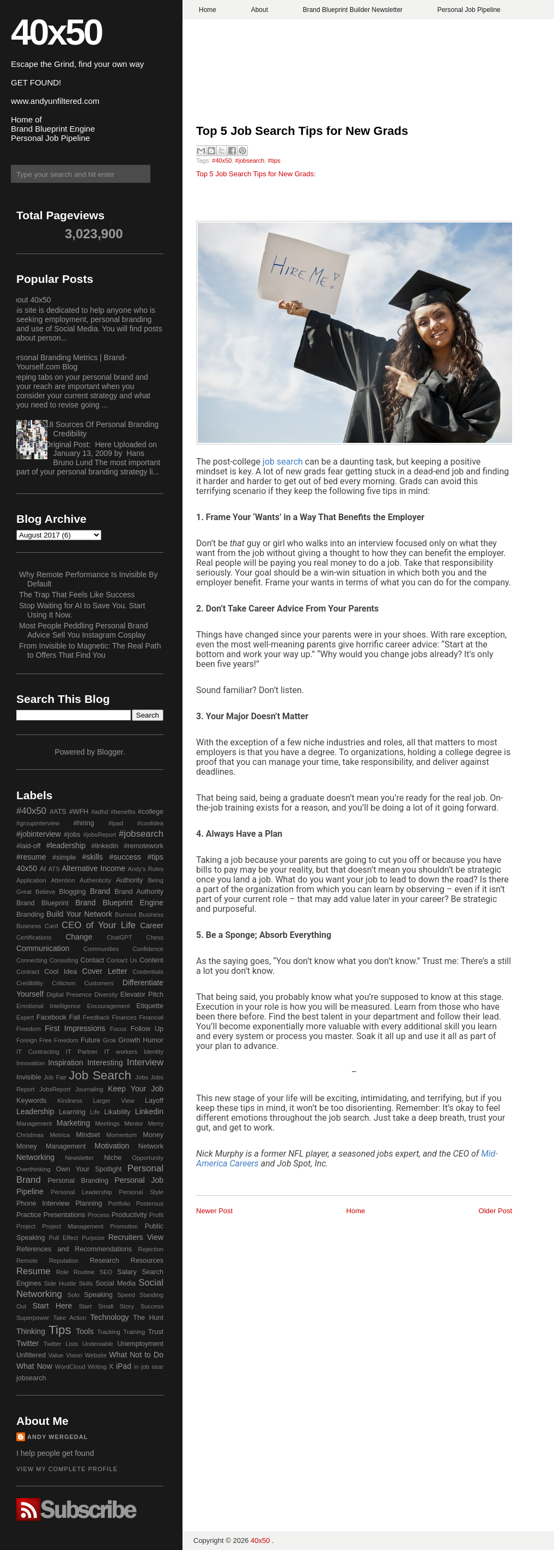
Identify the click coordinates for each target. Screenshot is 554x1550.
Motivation (112, 1145)
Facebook (51, 1017)
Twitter (27, 1343)
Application (31, 880)
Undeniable (97, 1344)
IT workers (120, 1051)
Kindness (69, 1100)
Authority (129, 880)
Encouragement (108, 1006)
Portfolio (119, 1203)
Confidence (147, 949)
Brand (100, 891)
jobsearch (31, 1378)
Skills (85, 1283)
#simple (64, 857)
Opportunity (147, 1157)
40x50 (56, 31)
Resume (33, 1271)
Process (98, 1215)
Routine (84, 1272)
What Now (34, 1366)
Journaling (89, 1089)
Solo (74, 1295)
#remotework (143, 846)
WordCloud (70, 1366)
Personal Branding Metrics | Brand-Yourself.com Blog (67, 362)
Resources (147, 1260)
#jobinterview (38, 834)
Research (104, 1260)
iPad (123, 1366)
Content (151, 960)
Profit (156, 1215)
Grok (109, 1040)
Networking (35, 1157)
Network (150, 1146)
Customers (98, 983)
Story (127, 1306)
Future (90, 1040)
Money (153, 1135)
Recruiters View (135, 1237)
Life (95, 1112)
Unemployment (140, 1344)
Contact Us (122, 960)
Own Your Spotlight (89, 1169)
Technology (109, 1317)
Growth (129, 1040)
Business (151, 914)
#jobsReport (99, 834)
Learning (72, 1112)
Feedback (96, 1017)
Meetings (107, 1123)
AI (43, 869)
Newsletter (79, 1157)
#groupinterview (37, 823)
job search (283, 461)
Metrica (60, 1135)
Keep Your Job (135, 1088)
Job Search (100, 1075)
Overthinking (33, 1169)
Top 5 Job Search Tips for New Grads (302, 131)
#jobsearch (250, 160)
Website (96, 1355)
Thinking (30, 1331)
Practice (28, 1215)
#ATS (58, 812)
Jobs (141, 1077)
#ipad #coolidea (135, 823)
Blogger (110, 752)
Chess (154, 937)
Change (78, 937)
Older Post (495, 1211)
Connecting (31, 960)
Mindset (88, 1135)
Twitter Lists (61, 1344)
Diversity (106, 994)
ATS (54, 869)
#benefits (123, 811)
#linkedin (104, 846)
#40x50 (222, 160)
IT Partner (82, 1051)
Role (62, 1272)
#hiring (84, 823)
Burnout (125, 914)
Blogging (72, 892)
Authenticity (95, 880)
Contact (92, 960)
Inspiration (65, 1062)
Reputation (63, 1260)
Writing (97, 1366)
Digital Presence (69, 994)
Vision (74, 1355)
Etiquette (149, 1006)
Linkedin (149, 1111)
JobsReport (54, 1089)
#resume (31, 857)
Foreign (26, 1040)
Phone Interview (43, 1203)
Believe (45, 891)
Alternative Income (93, 868)
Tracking (108, 1332)
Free (45, 1040)
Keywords (31, 1100)
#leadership (66, 845)
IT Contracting (37, 1051)
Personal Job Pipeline (469, 10)
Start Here (52, 1305)
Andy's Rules (145, 869)
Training (134, 1332)
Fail (74, 1017)
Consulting (64, 960)
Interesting (105, 1062)
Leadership (35, 1111)
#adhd (99, 811)
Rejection (150, 1249)
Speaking (98, 1295)
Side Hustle (60, 1283)
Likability (117, 1112)
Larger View (114, 1100)
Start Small (96, 1306)
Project (25, 1226)
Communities (101, 949)
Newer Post (214, 1211)
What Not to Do (136, 1354)
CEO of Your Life (99, 925)
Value (56, 1355)
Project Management (73, 1226)
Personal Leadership (81, 1192)
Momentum (121, 1135)
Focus (118, 1029)
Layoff (154, 1100)
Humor (153, 1040)
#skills (92, 857)
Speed (126, 1295)
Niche (112, 1158)
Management (34, 1123)
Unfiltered (31, 1355)
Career (151, 925)
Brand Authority (138, 892)
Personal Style (141, 1192)
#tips (274, 160)
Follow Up (147, 1029)
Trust (155, 1332)
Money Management (51, 1146)
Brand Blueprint (42, 903)
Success (152, 1306)
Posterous (149, 1203)
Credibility (29, 983)
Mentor (133, 1123)
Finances (124, 1017)
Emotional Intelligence (48, 1006)
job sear (152, 1366)
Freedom (66, 1040)
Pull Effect (63, 1237)
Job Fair (55, 1077)
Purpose (93, 1237)
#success (125, 857)
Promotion (124, 1226)
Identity (153, 1051)
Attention (63, 880)
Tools (85, 1331)
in (136, 1366)
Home (207, 10)
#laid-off (28, 846)
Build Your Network (79, 914)
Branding (30, 914)
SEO (105, 1272)
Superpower (32, 1317)
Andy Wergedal (57, 1437)
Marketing (73, 1123)
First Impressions (75, 1028)
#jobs (72, 834)
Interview (145, 1062)
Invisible (28, 1077)
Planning (88, 1203)
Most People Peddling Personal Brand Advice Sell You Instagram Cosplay (83, 630)
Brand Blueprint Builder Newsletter (353, 10)
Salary (127, 1272)
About (259, 10)
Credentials (147, 971)
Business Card (37, 926)
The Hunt (148, 1317)
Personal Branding (77, 1180)
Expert (25, 1017)
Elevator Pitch (141, 994)
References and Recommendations (74, 1249)
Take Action (69, 1317)
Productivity (129, 1215)
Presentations (65, 1215)
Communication (42, 948)
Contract (27, 971)
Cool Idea (60, 971)
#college (150, 812)
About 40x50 (29, 299)
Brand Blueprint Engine (119, 902)
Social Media (115, 1283)
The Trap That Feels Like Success (77, 594)
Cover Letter (104, 971)
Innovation (30, 1063)
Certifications (34, 937)
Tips (59, 1330)
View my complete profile (67, 1469)
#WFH (79, 812)
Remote (27, 1260)
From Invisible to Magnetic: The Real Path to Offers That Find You (90, 650)
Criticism (63, 983)
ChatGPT (119, 937)
